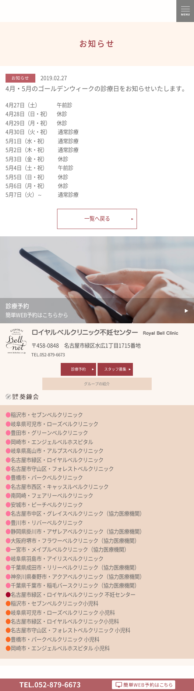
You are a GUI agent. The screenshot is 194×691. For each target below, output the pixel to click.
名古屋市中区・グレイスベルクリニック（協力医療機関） (78, 513)
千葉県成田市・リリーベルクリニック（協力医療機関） (75, 567)
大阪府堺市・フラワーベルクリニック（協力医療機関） (75, 540)
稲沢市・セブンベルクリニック (47, 415)
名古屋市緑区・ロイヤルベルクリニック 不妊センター (73, 594)
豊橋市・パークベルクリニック (47, 477)
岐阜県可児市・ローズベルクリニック (54, 424)
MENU (185, 11)
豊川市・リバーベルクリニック (47, 522)
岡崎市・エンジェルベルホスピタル (52, 442)
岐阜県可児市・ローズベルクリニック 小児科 (63, 612)
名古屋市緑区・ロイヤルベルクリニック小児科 (65, 621)
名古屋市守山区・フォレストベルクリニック (62, 469)
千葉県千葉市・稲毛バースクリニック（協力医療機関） (75, 585)
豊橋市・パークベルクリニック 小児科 (55, 639)
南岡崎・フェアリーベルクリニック (52, 495)
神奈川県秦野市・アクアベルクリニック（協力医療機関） (78, 576)
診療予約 (78, 369)
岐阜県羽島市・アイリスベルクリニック (57, 558)
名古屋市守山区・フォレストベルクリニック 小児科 (70, 630)
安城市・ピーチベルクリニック (47, 505)
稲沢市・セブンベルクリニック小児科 (54, 603)
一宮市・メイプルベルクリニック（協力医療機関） (70, 549)
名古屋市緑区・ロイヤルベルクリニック (57, 460)
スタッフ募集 (115, 369)
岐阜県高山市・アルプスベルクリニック (57, 451)
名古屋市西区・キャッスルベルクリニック (60, 487)
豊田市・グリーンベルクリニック (49, 433)
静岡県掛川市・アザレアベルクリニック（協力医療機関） (78, 531)
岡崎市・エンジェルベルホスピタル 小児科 (60, 648)
